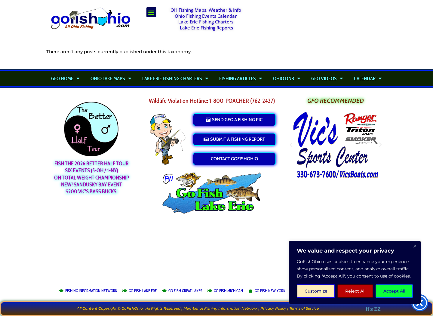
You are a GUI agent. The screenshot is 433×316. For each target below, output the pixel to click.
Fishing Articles (240, 78)
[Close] (414, 246)
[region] (355, 272)
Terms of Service (304, 308)
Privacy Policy (273, 308)
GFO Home (65, 78)
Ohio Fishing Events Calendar (206, 16)
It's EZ (373, 308)
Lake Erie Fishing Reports (206, 28)
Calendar (368, 78)
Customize (316, 291)
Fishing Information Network (230, 308)
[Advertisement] (320, 22)
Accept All (394, 291)
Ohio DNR (286, 78)
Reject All (355, 291)
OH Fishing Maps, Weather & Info (205, 10)
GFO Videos (327, 78)
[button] (151, 12)
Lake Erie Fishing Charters (205, 22)
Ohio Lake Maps (111, 78)
